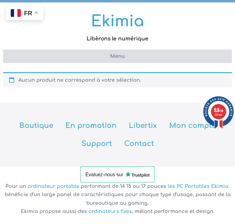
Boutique (36, 125)
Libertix (143, 125)
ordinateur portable (54, 186)
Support (96, 143)
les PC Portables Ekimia (198, 186)
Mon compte (192, 125)
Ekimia (117, 21)
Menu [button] (117, 56)
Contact (139, 143)
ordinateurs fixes (110, 211)
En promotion (91, 125)
